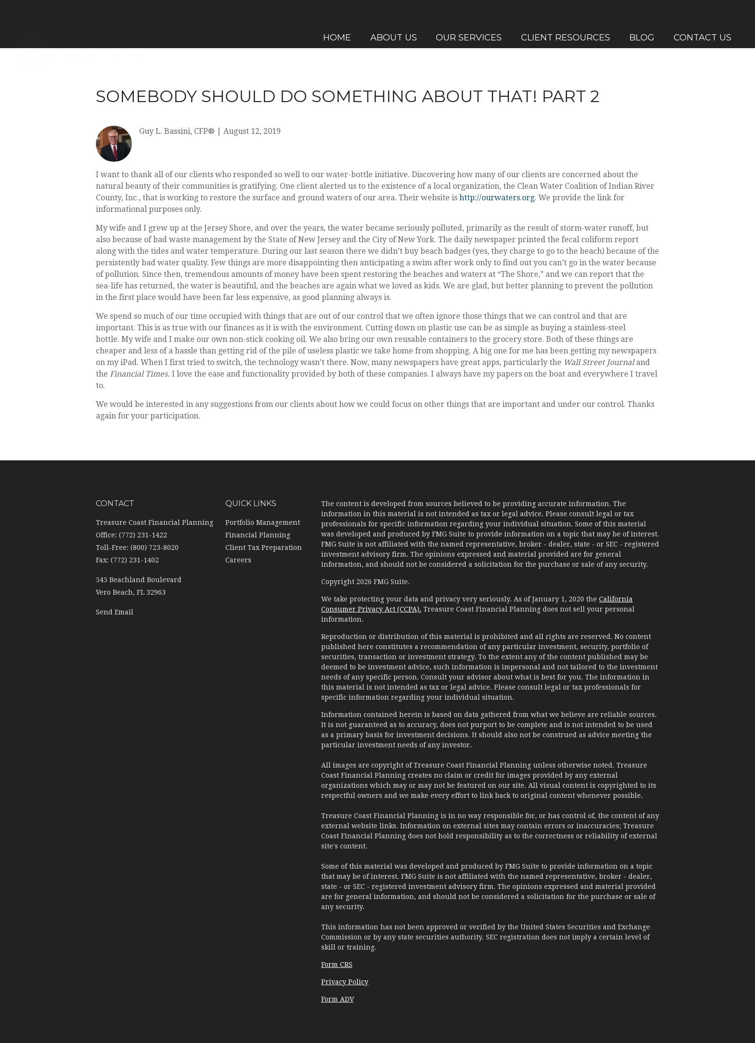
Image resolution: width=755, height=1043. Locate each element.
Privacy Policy (344, 982)
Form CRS (336, 964)
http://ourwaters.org (496, 197)
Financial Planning (257, 535)
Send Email (114, 612)
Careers (238, 560)
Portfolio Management (262, 522)
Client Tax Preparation (263, 547)
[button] (391, 24)
